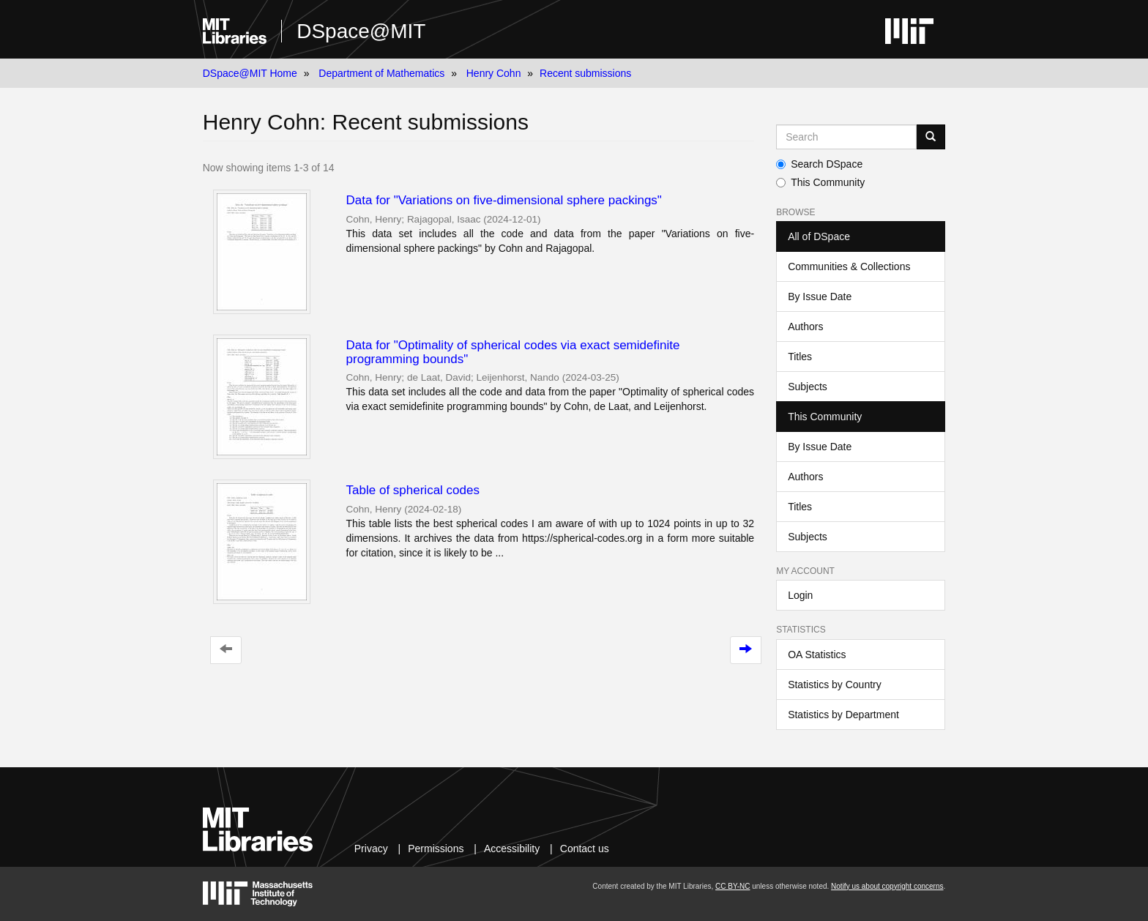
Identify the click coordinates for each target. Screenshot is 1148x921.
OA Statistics (817, 654)
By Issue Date (819, 296)
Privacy (371, 848)
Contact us (584, 848)
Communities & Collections (849, 266)
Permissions (435, 848)
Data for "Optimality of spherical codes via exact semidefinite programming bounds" (513, 352)
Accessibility (512, 848)
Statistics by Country (834, 684)
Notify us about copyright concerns (887, 886)
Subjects (807, 386)
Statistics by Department (843, 714)
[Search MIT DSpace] (846, 136)
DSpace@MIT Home (250, 73)
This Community (820, 182)
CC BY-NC (732, 886)
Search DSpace (819, 164)
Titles (800, 356)
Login (800, 595)
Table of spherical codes (413, 490)
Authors (805, 326)
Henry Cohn (493, 73)
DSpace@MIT (361, 31)
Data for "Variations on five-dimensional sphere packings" (504, 200)
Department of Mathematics (381, 73)
